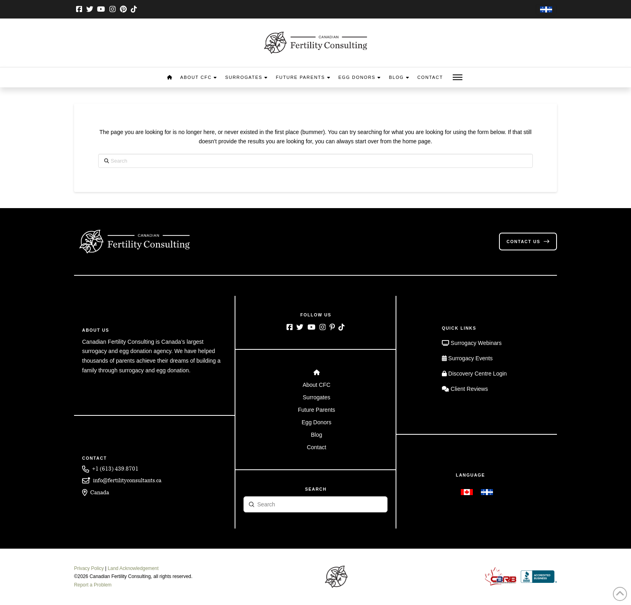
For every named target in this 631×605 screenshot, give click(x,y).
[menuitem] (546, 9)
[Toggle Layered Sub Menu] (316, 384)
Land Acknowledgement (133, 568)
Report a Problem (92, 585)
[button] (457, 77)
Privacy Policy (89, 568)
